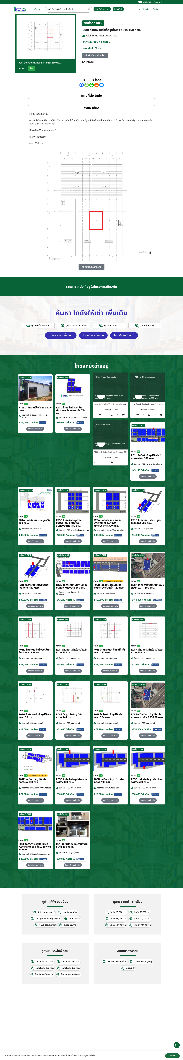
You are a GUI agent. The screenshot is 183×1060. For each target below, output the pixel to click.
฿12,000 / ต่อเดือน (28, 422)
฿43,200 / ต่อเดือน (66, 599)
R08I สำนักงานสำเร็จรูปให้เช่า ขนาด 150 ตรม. (109, 651)
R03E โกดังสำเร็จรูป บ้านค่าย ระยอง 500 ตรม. (146, 780)
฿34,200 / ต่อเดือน (141, 535)
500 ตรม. (155, 794)
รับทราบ (172, 1056)
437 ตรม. (43, 599)
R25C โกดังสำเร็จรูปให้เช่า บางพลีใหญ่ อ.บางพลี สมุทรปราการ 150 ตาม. (69, 522)
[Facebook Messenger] (101, 85)
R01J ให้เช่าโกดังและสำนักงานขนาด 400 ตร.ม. (72, 845)
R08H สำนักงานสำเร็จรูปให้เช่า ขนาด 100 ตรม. (147, 651)
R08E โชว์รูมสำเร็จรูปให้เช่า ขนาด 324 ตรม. (108, 715)
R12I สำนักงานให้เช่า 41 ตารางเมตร (35, 409)
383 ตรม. (43, 664)
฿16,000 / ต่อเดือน (103, 599)
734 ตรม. (80, 422)
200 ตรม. (80, 664)
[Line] (91, 85)
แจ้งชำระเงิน (144, 9)
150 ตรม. (80, 535)
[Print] (96, 85)
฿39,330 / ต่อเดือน (28, 599)
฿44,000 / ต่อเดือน (66, 664)
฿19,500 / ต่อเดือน (103, 794)
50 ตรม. (42, 729)
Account (158, 2)
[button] (148, 476)
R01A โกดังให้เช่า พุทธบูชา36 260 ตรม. (34, 521)
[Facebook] (81, 85)
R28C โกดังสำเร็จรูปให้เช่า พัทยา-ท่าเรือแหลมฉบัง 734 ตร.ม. (71, 410)
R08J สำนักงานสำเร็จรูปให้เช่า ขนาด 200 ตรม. (71, 651)
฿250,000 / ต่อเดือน (141, 729)
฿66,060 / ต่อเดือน (66, 422)
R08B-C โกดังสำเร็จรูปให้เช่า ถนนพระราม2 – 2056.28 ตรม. (147, 715)
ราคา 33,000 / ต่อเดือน (96, 42)
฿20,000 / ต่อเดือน (66, 535)
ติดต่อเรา (156, 9)
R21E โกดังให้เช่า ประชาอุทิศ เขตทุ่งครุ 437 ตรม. (34, 586)
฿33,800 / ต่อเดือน (28, 535)
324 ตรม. (117, 729)
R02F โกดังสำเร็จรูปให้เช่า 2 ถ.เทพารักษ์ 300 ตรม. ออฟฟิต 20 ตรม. (35, 846)
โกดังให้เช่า (118, 9)
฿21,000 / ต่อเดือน (28, 794)
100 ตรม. (155, 664)
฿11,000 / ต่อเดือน (28, 729)
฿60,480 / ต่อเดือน (141, 794)
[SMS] (86, 85)
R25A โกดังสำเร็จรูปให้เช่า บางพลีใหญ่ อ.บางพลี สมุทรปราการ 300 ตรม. (107, 522)
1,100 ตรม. (157, 599)
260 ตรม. (43, 535)
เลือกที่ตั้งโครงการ (102, 9)
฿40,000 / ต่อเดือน (28, 858)
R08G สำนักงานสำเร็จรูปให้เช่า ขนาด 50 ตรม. (35, 715)
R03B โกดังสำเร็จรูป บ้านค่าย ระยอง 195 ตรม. (109, 780)
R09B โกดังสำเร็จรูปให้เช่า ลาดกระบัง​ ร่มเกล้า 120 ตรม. (109, 586)
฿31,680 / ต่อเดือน (66, 729)
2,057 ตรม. (157, 729)
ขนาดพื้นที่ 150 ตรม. (93, 48)
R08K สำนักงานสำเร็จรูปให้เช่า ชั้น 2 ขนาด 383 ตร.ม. (35, 651)
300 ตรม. (155, 470)
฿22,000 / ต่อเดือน (141, 664)
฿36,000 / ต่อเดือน (103, 535)
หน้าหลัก (37, 9)
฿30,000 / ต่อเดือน (66, 794)
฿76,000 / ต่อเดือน (28, 664)
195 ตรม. (117, 794)
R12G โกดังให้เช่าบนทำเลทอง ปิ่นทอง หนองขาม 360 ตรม (71, 586)
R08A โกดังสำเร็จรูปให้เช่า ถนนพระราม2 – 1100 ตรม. (147, 586)
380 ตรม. (155, 535)
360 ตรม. (80, 599)
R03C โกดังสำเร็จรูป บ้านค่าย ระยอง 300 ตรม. (71, 780)
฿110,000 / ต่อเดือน (141, 599)
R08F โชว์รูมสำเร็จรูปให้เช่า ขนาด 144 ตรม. (70, 715)
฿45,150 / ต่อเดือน (141, 470)
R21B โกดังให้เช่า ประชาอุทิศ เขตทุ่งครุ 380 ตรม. (146, 521)
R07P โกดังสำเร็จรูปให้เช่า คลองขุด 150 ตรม (32, 780)
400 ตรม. (80, 858)
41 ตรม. (42, 422)
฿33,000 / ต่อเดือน (103, 664)
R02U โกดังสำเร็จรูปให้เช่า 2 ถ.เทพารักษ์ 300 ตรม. (146, 456)
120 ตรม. (117, 599)
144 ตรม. (80, 729)
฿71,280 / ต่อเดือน (103, 729)
